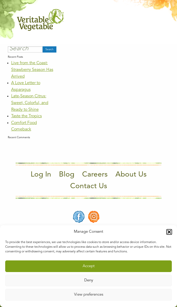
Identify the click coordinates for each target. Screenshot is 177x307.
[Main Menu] (157, 20)
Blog (66, 174)
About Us (131, 174)
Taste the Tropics (26, 116)
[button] (169, 232)
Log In (41, 174)
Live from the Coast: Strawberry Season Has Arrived (32, 69)
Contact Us (88, 186)
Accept (89, 266)
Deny (88, 280)
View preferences (88, 295)
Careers (95, 174)
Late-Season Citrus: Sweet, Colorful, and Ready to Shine (29, 103)
